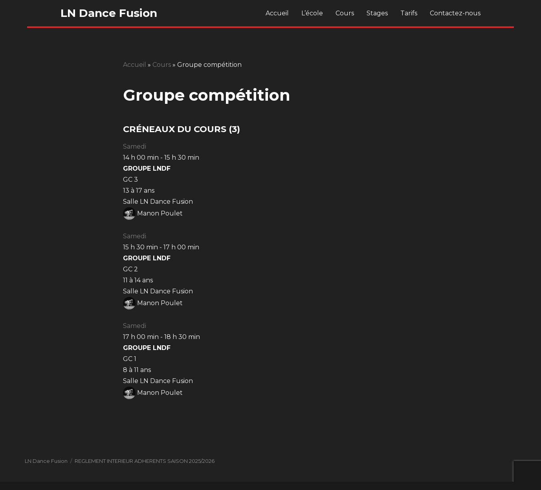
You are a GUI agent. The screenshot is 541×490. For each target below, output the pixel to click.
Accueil (277, 13)
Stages (377, 13)
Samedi (134, 146)
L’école (312, 13)
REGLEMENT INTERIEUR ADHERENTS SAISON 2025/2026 (145, 461)
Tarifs (408, 13)
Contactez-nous (455, 13)
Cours (345, 13)
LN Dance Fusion (109, 13)
